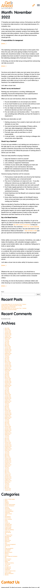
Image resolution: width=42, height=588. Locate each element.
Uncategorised (8, 567)
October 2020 (7, 415)
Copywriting (7, 512)
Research (7, 553)
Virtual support (8, 572)
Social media (7, 560)
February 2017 (8, 474)
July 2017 (7, 467)
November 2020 (8, 414)
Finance (6, 521)
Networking (7, 541)
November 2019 (8, 430)
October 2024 (7, 352)
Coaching (7, 507)
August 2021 (7, 402)
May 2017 (7, 470)
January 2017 (8, 475)
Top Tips (7, 565)
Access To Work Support (10, 499)
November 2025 (8, 334)
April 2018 (7, 455)
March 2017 (7, 472)
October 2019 (7, 431)
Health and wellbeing (9, 529)
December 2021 (8, 397)
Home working (8, 532)
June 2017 (7, 468)
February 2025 (8, 346)
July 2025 (7, 340)
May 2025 (7, 342)
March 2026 (7, 329)
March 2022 (7, 393)
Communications (8, 509)
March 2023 (7, 377)
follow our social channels (31, 226)
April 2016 (7, 487)
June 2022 (7, 389)
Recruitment (7, 551)
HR (5, 533)
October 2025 (7, 336)
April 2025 (7, 344)
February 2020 (8, 426)
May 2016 (7, 486)
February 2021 (8, 410)
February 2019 (8, 442)
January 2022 (8, 396)
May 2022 (7, 390)
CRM (6, 515)
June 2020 (7, 421)
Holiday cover (7, 531)
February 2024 (8, 362)
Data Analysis (8, 516)
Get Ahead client (8, 524)
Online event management (10, 544)
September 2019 (8, 433)
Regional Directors (8, 552)
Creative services (8, 513)
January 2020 (8, 427)
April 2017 (7, 471)
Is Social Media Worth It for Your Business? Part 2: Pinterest (13, 304)
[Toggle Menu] (38, 5)
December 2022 (8, 381)
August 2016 (7, 482)
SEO (6, 557)
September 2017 (8, 465)
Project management (9, 548)
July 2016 (7, 483)
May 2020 (7, 422)
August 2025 (7, 338)
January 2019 (8, 443)
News (6, 543)
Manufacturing (8, 536)
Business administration (10, 504)
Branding (7, 503)
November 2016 (8, 478)
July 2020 (7, 419)
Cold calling (7, 508)
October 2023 (7, 368)
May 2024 (7, 358)
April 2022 (7, 392)
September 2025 (8, 337)
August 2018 (7, 450)
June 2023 (7, 373)
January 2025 (8, 348)
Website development (9, 573)
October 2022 (7, 384)
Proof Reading (8, 549)
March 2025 (7, 345)
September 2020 (8, 417)
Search (2, 291)
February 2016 (8, 488)
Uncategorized (8, 568)
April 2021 (7, 407)
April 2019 (7, 439)
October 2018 (7, 447)
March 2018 (7, 457)
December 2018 (8, 445)
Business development (9, 505)
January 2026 (8, 332)
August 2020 (7, 418)
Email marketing (8, 519)
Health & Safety (8, 528)
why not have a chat (31, 231)
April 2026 (7, 328)
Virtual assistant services (10, 570)
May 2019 (7, 438)
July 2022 (7, 388)
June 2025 (7, 341)
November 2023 (8, 366)
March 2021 (7, 409)
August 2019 (7, 434)
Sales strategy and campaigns (11, 556)
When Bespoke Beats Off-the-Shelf (8, 307)
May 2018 (7, 454)
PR (5, 547)
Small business (8, 559)
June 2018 (7, 453)
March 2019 (7, 441)
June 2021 (7, 405)
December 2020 (8, 413)
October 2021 (7, 399)
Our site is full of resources (21, 224)
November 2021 (8, 398)
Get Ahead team (8, 525)
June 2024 (7, 357)
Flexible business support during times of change (11, 305)
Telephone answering (9, 563)
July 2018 (7, 451)
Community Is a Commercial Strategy (9, 309)
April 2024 (7, 360)
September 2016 (8, 480)
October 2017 (7, 463)
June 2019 (7, 437)
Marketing (7, 537)
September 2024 (8, 353)
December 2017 (8, 460)
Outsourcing (7, 545)
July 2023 (7, 372)
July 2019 (7, 435)
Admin (6, 500)
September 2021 (8, 401)
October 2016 (7, 479)
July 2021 (7, 403)
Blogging (7, 501)
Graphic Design (8, 527)
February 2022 (8, 394)
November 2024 (8, 350)
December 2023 (8, 365)
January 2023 (8, 380)
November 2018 (8, 446)
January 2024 (8, 364)
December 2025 (8, 333)
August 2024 (7, 354)
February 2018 (8, 458)
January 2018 (8, 459)
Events (6, 520)
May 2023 (7, 374)
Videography (7, 569)
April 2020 (7, 423)
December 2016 (8, 476)
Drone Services (8, 517)
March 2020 (7, 425)
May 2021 (7, 406)
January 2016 (8, 490)
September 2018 (8, 449)
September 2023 (8, 369)
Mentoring (7, 539)
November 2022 (8, 382)
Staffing (6, 561)
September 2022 (8, 385)
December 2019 (8, 429)
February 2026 (8, 331)
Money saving (8, 540)
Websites (7, 574)
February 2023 (8, 378)
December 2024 (8, 349)
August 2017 (7, 466)
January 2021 (8, 411)
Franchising (7, 523)
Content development (9, 511)
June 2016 (7, 484)
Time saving (7, 564)
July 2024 (7, 356)
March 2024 (7, 361)
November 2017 (8, 462)
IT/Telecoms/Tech (8, 535)
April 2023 (7, 376)
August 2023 (7, 370)
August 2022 (7, 386)
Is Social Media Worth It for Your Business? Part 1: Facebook (13, 308)
